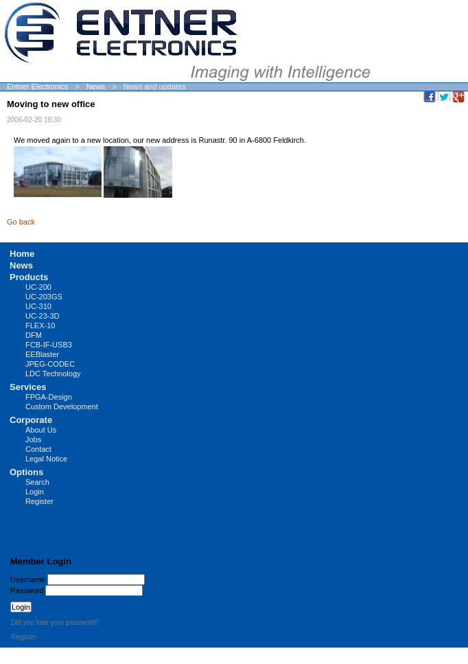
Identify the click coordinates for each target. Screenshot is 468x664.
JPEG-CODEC (50, 364)
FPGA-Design (48, 397)
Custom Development (61, 406)
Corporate (31, 420)
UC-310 (38, 306)
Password (26, 590)
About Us (40, 430)
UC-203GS (43, 297)
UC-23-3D (42, 316)
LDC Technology (53, 373)
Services (28, 387)
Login (34, 492)
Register (39, 501)
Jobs (33, 439)
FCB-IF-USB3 (48, 345)
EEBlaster (42, 354)
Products (29, 277)
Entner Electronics (37, 86)
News (96, 86)
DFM (33, 335)
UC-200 (38, 287)
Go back (21, 222)
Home (22, 254)
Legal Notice (46, 459)
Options (26, 472)
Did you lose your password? (55, 622)
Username (27, 579)
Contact (38, 449)
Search (37, 482)
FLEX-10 (40, 325)
